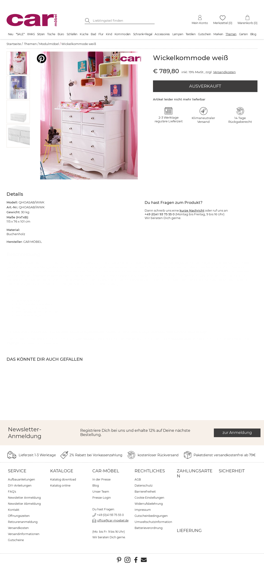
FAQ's (12, 491)
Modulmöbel (49, 44)
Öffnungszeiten (19, 516)
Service (17, 470)
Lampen (177, 34)
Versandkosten (224, 72)
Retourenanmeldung (23, 522)
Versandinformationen (23, 534)
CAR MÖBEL (85, 338)
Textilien (191, 34)
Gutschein (204, 34)
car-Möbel (105, 470)
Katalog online (60, 485)
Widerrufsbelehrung (149, 503)
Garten (243, 34)
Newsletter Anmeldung (24, 497)
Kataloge (61, 470)
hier (203, 332)
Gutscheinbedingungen (151, 516)
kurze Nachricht (192, 210)
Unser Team (100, 491)
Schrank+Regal (142, 34)
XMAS (31, 34)
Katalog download (63, 479)
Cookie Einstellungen (149, 497)
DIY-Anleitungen (19, 485)
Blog (253, 34)
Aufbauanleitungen (21, 479)
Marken (218, 34)
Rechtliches (150, 470)
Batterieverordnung (149, 528)
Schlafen (72, 34)
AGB (138, 479)
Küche (84, 34)
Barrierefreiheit (145, 491)
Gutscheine (16, 540)
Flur (101, 34)
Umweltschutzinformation (153, 522)
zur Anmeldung (237, 432)
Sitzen (41, 34)
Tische (51, 34)
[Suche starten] (88, 20)
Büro (61, 34)
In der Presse (101, 479)
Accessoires (162, 34)
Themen (231, 34)
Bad (93, 34)
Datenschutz (144, 485)
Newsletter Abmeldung (24, 503)
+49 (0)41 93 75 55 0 (110, 515)
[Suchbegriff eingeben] (123, 20)
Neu (10, 34)
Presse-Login (101, 497)
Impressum (143, 509)
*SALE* (20, 34)
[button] (18, 63)
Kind (109, 34)
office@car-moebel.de (113, 520)
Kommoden (123, 34)
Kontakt (13, 509)
